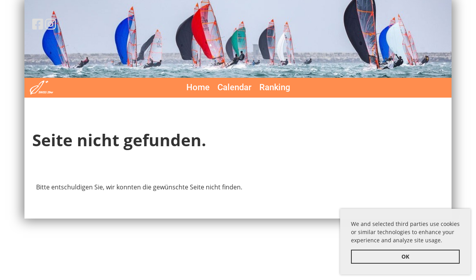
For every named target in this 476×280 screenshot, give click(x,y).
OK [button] (405, 256)
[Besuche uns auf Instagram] (50, 24)
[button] (445, 241)
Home (198, 87)
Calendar (234, 87)
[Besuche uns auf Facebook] (37, 24)
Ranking (274, 87)
